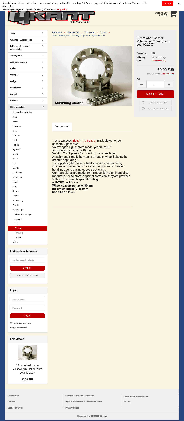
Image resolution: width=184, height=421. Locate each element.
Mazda (16, 168)
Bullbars (14, 101)
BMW (15, 122)
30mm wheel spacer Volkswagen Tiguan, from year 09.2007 (27, 369)
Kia (14, 164)
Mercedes (17, 173)
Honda (16, 145)
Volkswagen (18, 210)
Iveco (15, 159)
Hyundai (16, 150)
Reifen (13, 69)
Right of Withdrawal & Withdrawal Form (83, 402)
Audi (15, 117)
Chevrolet (17, 127)
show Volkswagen (23, 215)
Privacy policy (60, 9)
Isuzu (15, 154)
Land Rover (15, 88)
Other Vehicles (17, 107)
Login (27, 316)
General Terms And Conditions (79, 396)
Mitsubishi (17, 178)
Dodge (13, 82)
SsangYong (18, 201)
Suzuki (13, 95)
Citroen (16, 131)
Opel (15, 187)
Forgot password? (18, 328)
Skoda (16, 196)
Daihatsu (17, 136)
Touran (18, 238)
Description (62, 127)
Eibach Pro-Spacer (84, 141)
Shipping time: (141, 59)
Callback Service (15, 408)
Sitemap (127, 402)
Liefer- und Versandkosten (135, 397)
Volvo (15, 243)
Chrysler (14, 75)
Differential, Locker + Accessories (20, 48)
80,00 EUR (27, 380)
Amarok (18, 219)
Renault (16, 192)
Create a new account (20, 323)
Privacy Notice (72, 408)
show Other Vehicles (22, 113)
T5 (16, 224)
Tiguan (18, 229)
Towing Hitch (16, 56)
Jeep (12, 34)
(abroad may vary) (159, 61)
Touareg (19, 233)
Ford (15, 141)
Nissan (16, 182)
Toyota (16, 206)
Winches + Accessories (21, 40)
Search (27, 269)
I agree (167, 3)
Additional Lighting (18, 62)
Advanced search (27, 276)
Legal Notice (13, 396)
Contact (11, 402)
